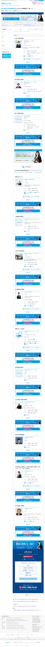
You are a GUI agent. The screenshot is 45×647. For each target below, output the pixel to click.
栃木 (25, 620)
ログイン (31, 0)
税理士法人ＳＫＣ (18, 176)
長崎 (14, 628)
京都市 (14, 625)
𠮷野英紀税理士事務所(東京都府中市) (27, 24)
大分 (19, 628)
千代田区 (15, 619)
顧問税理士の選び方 (34, 625)
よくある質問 (15, 639)
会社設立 (23, 610)
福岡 (7, 628)
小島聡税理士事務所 (19, 216)
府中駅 (17, 22)
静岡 (11, 623)
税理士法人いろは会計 (19, 328)
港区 (9, 619)
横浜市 (9, 620)
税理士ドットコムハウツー (34, 634)
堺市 (10, 625)
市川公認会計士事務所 (19, 505)
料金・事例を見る (36, 196)
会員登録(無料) (35, 0)
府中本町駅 (20, 606)
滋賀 (19, 625)
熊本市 (18, 628)
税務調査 (32, 610)
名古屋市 (9, 623)
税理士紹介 (7, 634)
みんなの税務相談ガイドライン (29, 639)
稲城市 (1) (28, 31)
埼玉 (16, 620)
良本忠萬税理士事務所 (19, 289)
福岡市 (9, 628)
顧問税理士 (15, 610)
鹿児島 (23, 628)
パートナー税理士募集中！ (27, 637)
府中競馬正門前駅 (33, 606)
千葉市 (22, 620)
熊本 (16, 628)
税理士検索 (12, 634)
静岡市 (13, 623)
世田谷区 (20, 619)
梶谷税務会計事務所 (19, 367)
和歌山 (22, 625)
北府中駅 (27, 606)
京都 (12, 625)
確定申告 (26, 610)
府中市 (17, 606)
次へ (28, 578)
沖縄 (24, 628)
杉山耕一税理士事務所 (19, 38)
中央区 (18, 619)
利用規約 (18, 639)
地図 (25, 43)
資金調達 (18, 610)
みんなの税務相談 (17, 634)
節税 (20, 610)
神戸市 (17, 625)
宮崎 (21, 628)
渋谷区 (13, 619)
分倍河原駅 (23, 606)
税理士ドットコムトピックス (25, 634)
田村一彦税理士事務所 (19, 113)
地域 (20, 29)
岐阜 (16, 623)
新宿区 (11, 619)
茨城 (24, 620)
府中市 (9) (15, 31)
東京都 (14, 606)
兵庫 (15, 625)
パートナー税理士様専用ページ (18, 637)
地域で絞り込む (6, 54)
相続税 (29, 610)
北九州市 (11, 628)
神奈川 (7, 620)
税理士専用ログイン (41, 0)
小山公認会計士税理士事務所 (21, 399)
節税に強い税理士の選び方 (35, 631)
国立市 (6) (18, 31)
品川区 (23, 619)
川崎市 (11, 620)
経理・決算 (35, 610)
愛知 (7, 623)
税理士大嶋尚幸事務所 (19, 434)
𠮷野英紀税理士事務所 (19, 79)
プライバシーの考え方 (23, 639)
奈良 (20, 625)
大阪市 (9, 625)
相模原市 (14, 620)
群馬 (27, 620)
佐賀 (13, 628)
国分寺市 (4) (21, 31)
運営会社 (35, 639)
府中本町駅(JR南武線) (25, 25)
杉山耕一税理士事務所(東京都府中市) (18, 24)
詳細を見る (28, 62)
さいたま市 (18, 620)
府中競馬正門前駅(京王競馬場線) (31, 25)
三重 (18, 623)
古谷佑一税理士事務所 (19, 250)
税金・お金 (39, 610)
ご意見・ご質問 (10, 639)
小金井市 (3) (25, 31)
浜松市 (15, 623)
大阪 (7, 625)
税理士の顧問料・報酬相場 (35, 617)
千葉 (20, 620)
